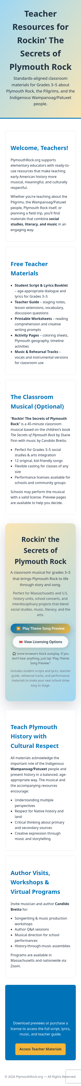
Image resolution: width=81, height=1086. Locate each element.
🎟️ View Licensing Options (40, 641)
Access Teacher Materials (40, 1049)
